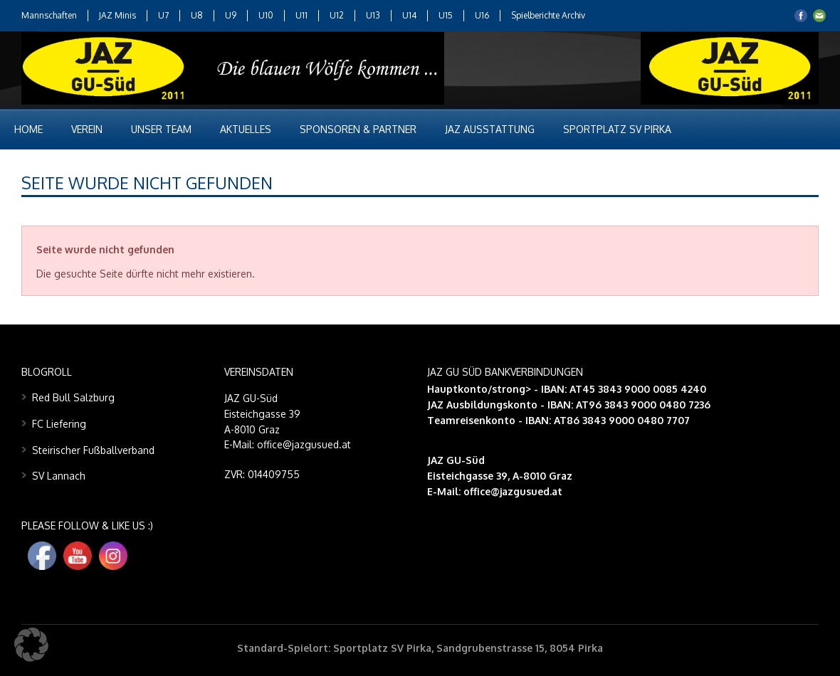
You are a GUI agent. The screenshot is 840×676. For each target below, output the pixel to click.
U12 (337, 15)
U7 (163, 15)
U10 (265, 15)
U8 (197, 15)
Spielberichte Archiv (548, 15)
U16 (482, 15)
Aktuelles (245, 129)
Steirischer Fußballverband (93, 450)
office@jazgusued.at (512, 491)
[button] (31, 644)
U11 (301, 15)
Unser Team (161, 129)
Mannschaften (49, 15)
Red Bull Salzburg (73, 397)
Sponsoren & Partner (358, 129)
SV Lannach (58, 476)
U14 (409, 15)
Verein (87, 129)
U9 (230, 15)
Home (28, 129)
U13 (373, 15)
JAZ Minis (117, 15)
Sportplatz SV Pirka (617, 129)
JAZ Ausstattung (490, 129)
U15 (446, 15)
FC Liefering (59, 424)
